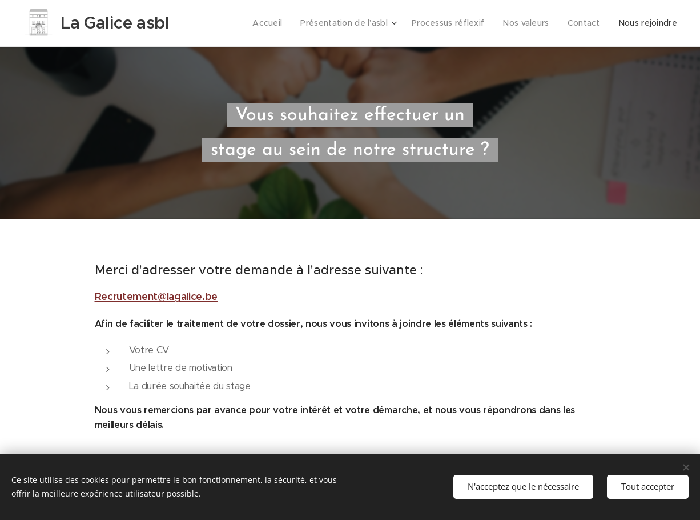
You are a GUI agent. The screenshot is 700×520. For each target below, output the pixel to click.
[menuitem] (280, 23)
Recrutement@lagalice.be (156, 296)
